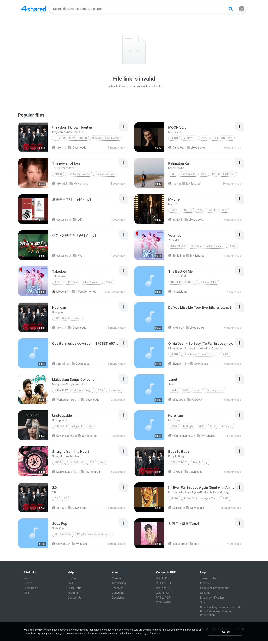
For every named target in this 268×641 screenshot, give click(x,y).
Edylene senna (63, 435)
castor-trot (61, 219)
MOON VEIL (190, 138)
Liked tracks (196, 147)
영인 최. (59, 183)
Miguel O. (176, 399)
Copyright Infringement (214, 587)
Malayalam (61, 390)
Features (73, 592)
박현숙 (58, 147)
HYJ (77, 255)
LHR (77, 219)
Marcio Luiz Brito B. (64, 471)
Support (73, 578)
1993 (91, 462)
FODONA (194, 399)
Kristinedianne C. (180, 435)
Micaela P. (60, 291)
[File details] (33, 137)
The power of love (104, 174)
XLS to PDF (162, 592)
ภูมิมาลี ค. (60, 363)
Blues (58, 174)
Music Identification (212, 597)
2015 (100, 390)
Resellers (117, 587)
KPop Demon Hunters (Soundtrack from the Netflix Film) (209, 246)
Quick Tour (74, 587)
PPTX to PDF (164, 583)
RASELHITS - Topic (222, 138)
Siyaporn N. (177, 363)
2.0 (56, 498)
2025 (204, 138)
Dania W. (175, 147)
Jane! (174, 390)
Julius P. (175, 507)
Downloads (77, 147)
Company (118, 578)
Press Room (31, 587)
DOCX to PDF (164, 587)
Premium (29, 578)
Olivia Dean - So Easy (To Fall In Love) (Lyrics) (202, 354)
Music (174, 138)
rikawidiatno (177, 291)
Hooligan (60, 318)
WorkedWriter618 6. (64, 399)
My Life (188, 210)
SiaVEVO (59, 426)
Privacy (204, 583)
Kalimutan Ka (188, 174)
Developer (118, 597)
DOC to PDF (163, 578)
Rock (174, 426)
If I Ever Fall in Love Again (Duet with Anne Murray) (202, 498)
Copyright (118, 592)
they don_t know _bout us (71, 138)
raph (173, 183)
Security (205, 592)
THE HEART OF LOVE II (183, 282)
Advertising (119, 583)
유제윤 (174, 219)
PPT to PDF (163, 597)
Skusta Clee (228, 174)
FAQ (70, 583)
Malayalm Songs (83, 390)
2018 (185, 390)
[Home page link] (33, 9)
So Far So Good (75, 462)
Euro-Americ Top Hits (78, 174)
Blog (26, 592)
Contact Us (74, 597)
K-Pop (58, 282)
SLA (202, 602)
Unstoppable (76, 426)
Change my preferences (147, 633)
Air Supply (188, 426)
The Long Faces (214, 390)
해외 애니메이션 (63, 534)
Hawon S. (60, 543)
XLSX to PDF (163, 602)
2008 (201, 426)
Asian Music (178, 246)
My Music (79, 543)
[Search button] (230, 9)
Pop (173, 174)
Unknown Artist (208, 282)
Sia (90, 426)
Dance (174, 210)
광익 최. (175, 327)
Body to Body (179, 462)
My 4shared (79, 183)
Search (28, 583)
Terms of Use (208, 578)
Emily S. (175, 255)
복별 (224, 210)
